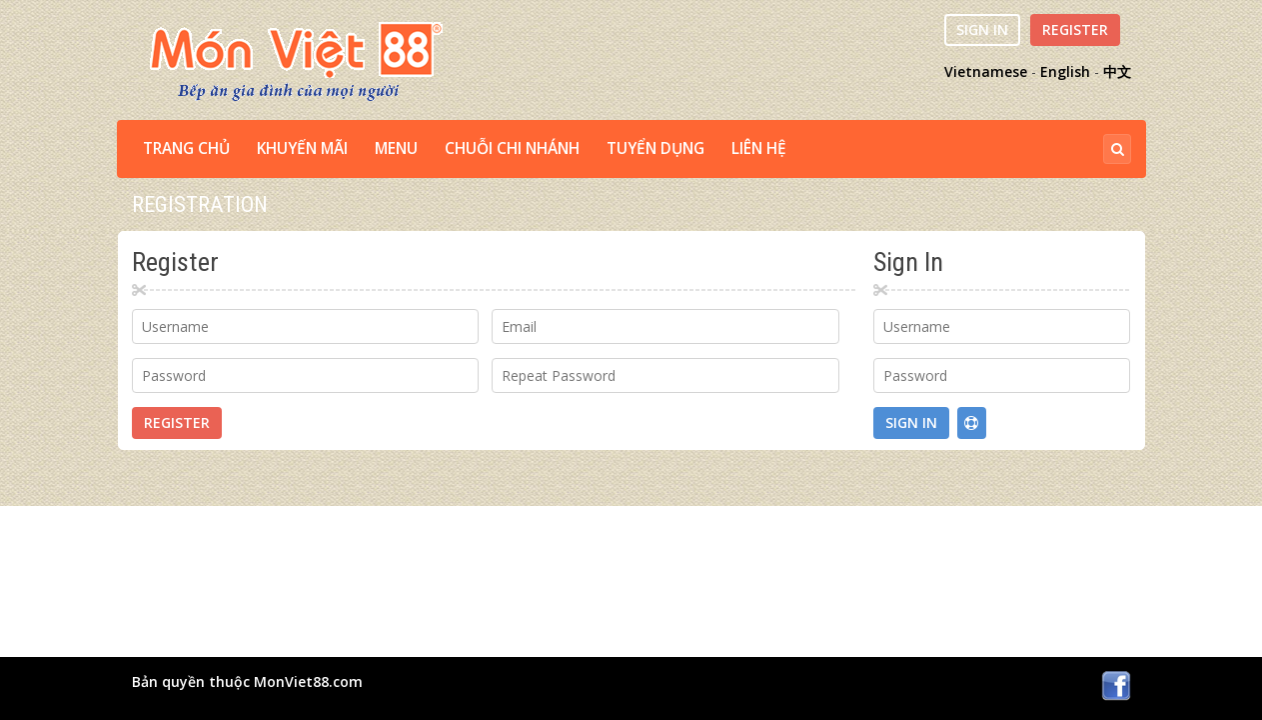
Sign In (982, 29)
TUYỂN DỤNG (655, 148)
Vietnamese (985, 71)
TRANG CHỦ (186, 148)
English (1065, 71)
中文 (1117, 71)
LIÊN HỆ (758, 148)
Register (1075, 29)
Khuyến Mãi (302, 148)
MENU (396, 148)
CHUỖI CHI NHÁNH (512, 148)
